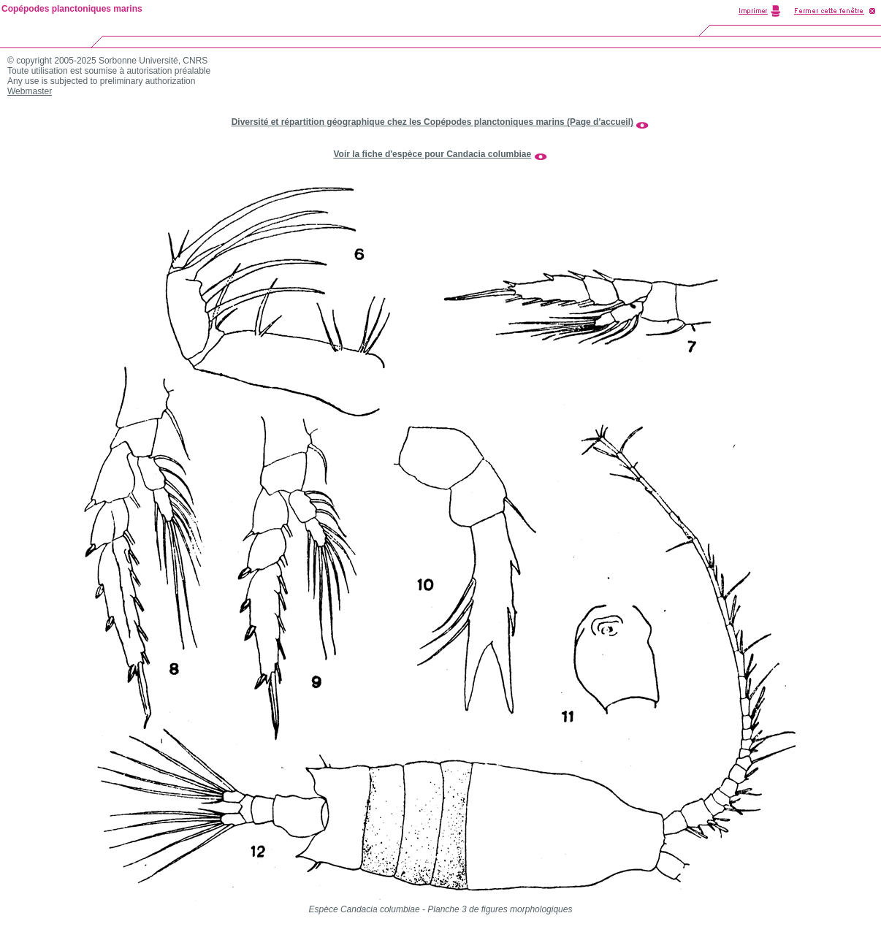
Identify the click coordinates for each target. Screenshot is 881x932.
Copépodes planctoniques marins (71, 9)
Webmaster (29, 91)
